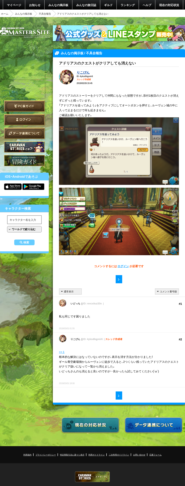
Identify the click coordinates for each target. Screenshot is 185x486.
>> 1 (61, 352)
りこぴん (83, 72)
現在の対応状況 (169, 5)
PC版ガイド (24, 106)
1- (119, 279)
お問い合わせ (139, 454)
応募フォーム (155, 454)
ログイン (24, 119)
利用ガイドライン (96, 454)
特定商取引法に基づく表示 (72, 454)
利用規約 (27, 454)
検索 (26, 242)
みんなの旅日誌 (86, 5)
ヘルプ (147, 5)
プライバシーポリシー (46, 454)
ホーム (4, 13)
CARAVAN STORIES (92, 476)
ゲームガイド (24, 160)
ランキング (128, 5)
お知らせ (34, 5)
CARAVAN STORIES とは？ (24, 147)
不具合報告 (45, 13)
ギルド (108, 5)
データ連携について (24, 133)
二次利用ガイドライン (119, 454)
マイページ (14, 5)
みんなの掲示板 (58, 5)
